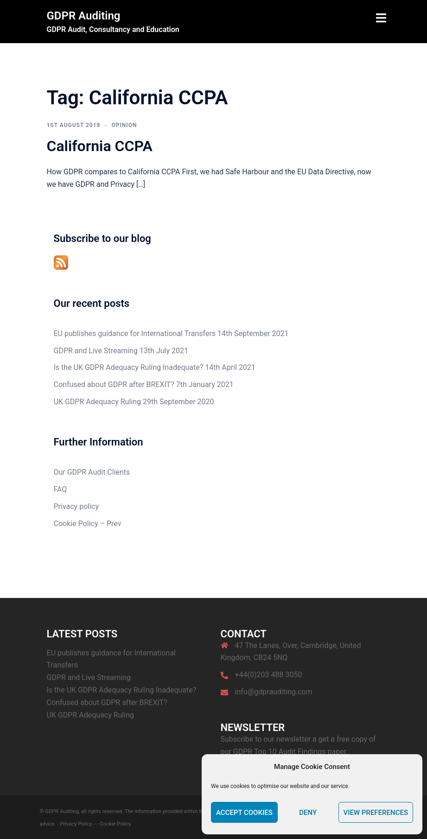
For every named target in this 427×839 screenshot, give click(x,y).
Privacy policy (76, 506)
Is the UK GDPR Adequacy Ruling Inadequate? (129, 367)
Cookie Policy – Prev (87, 523)
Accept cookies (244, 812)
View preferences (376, 812)
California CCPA (100, 146)
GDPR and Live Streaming (96, 350)
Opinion (124, 125)
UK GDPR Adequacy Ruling (97, 401)
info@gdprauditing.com (273, 691)
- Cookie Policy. (114, 824)
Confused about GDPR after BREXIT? (114, 384)
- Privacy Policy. (75, 824)
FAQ (60, 489)
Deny (308, 812)
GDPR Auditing (84, 15)
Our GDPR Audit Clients (92, 472)
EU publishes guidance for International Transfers (135, 333)
